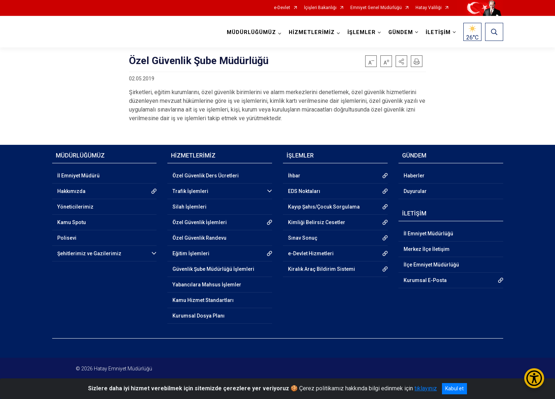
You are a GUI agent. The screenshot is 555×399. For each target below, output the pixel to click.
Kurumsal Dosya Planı (198, 316)
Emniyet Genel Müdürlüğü (376, 7)
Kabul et (454, 388)
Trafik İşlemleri (190, 191)
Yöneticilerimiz (75, 207)
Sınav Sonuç (302, 238)
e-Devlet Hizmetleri (311, 253)
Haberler (414, 175)
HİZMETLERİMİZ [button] (312, 32)
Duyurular (415, 191)
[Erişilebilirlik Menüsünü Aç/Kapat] (534, 378)
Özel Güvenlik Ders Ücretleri (205, 175)
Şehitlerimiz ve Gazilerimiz (89, 253)
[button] (401, 61)
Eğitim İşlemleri (190, 253)
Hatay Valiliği (429, 7)
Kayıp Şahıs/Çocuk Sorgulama (324, 207)
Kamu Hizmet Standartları (203, 300)
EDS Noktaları (304, 191)
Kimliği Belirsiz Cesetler (316, 222)
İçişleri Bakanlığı (320, 7)
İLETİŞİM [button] (438, 32)
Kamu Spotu (71, 222)
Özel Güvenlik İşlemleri (199, 222)
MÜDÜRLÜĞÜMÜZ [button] (251, 32)
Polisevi (66, 238)
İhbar (294, 175)
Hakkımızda (71, 191)
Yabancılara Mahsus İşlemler (206, 284)
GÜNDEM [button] (400, 32)
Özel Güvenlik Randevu (199, 238)
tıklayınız (425, 388)
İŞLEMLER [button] (361, 32)
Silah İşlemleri (189, 207)
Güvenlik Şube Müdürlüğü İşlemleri (213, 269)
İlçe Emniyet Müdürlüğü (431, 265)
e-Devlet (282, 7)
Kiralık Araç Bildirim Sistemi (321, 269)
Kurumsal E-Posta (425, 280)
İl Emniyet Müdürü (78, 175)
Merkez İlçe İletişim (427, 249)
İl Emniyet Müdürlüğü (428, 233)
